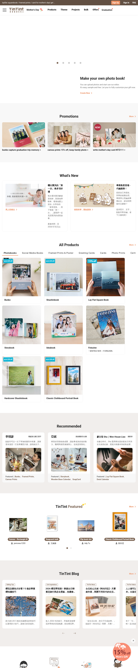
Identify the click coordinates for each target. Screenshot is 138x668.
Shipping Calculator (24, 640)
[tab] (52, 10)
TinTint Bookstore (71, 640)
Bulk (86, 9)
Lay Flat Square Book (115, 414)
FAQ (134, 3)
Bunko (17, 414)
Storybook (65, 414)
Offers (96, 9)
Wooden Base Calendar (61, 416)
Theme (64, 9)
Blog (54, 643)
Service (39, 643)
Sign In (126, 3)
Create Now (86, 93)
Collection (6, 640)
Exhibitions (7, 643)
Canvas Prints (11, 416)
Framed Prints (28, 414)
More (132, 116)
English (131, 664)
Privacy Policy (42, 647)
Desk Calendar (103, 416)
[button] (18, 459)
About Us (56, 640)
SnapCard (77, 416)
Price (17, 643)
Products (52, 9)
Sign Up (115, 3)
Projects (76, 9)
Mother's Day (35, 9)
